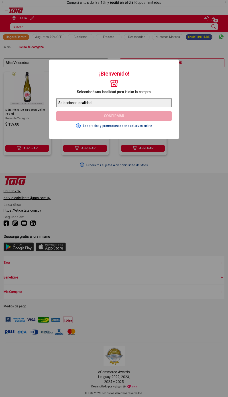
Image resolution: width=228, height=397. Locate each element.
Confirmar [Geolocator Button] (114, 116)
